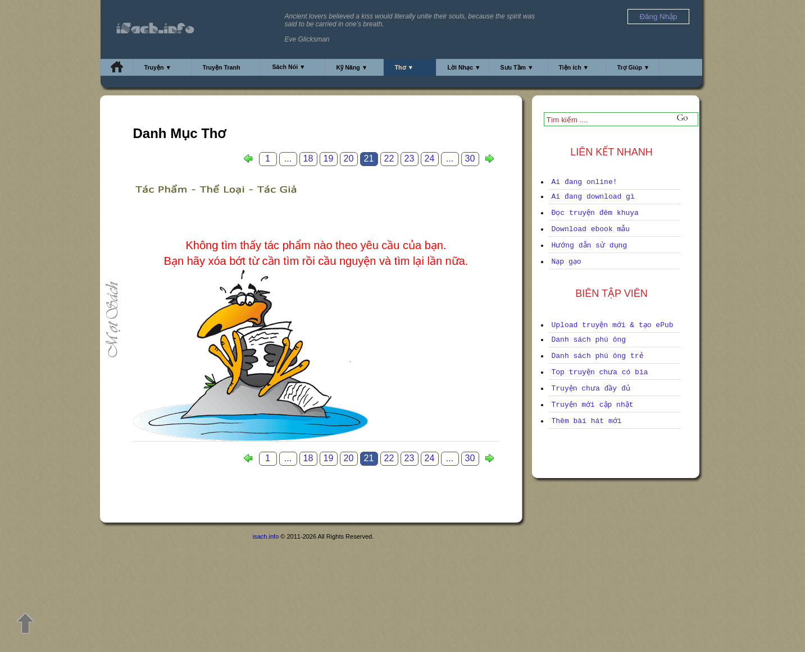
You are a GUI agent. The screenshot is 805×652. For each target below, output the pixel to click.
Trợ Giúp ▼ (633, 67)
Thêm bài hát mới (587, 421)
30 (470, 158)
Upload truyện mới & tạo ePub (613, 325)
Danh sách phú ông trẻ (597, 356)
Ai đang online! (584, 182)
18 (308, 158)
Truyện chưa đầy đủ (591, 388)
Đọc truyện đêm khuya (595, 213)
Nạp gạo (566, 262)
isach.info (266, 536)
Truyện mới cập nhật (593, 405)
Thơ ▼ (404, 67)
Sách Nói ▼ (289, 66)
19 (329, 158)
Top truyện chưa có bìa (600, 372)
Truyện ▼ (158, 67)
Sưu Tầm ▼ (517, 67)
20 (349, 158)
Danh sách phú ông (589, 340)
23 (409, 158)
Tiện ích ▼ (574, 67)
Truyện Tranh (221, 67)
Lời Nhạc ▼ (464, 67)
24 (430, 158)
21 (369, 158)
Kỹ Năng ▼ (352, 67)
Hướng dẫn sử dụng (589, 245)
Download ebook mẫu (591, 229)
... (288, 158)
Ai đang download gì (593, 196)
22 (389, 158)
